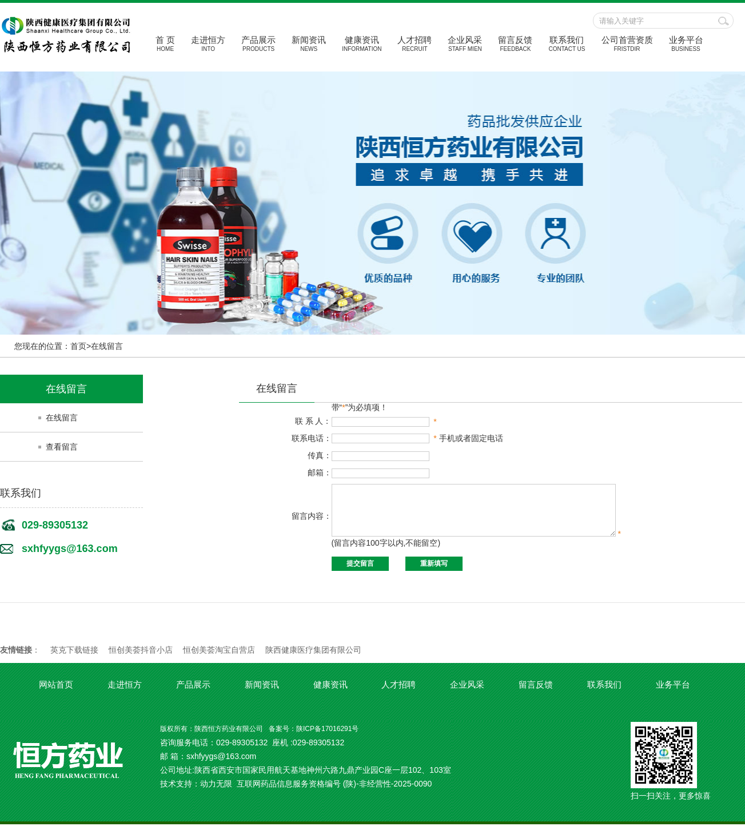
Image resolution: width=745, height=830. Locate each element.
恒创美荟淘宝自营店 (219, 655)
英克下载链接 (74, 655)
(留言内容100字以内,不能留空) (377, 550)
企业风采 (465, 43)
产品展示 (258, 43)
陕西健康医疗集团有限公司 (313, 655)
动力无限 (216, 789)
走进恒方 (208, 43)
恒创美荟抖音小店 (141, 655)
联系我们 (566, 43)
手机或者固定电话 (459, 438)
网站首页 (56, 690)
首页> (80, 346)
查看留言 (62, 446)
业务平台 (686, 43)
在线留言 (107, 346)
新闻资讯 (309, 43)
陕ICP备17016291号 (327, 734)
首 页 (165, 43)
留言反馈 (515, 43)
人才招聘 (414, 43)
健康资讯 (361, 43)
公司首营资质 (627, 43)
